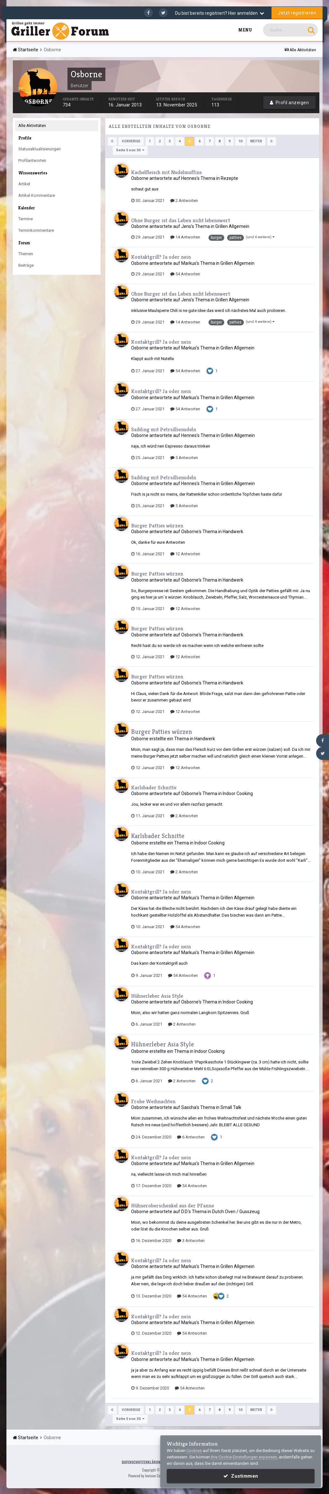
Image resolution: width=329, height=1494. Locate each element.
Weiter (256, 141)
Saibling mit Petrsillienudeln (163, 428)
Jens (186, 226)
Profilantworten (32, 160)
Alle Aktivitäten (32, 125)
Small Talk (230, 1107)
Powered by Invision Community (150, 1475)
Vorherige (131, 141)
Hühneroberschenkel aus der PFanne (172, 1205)
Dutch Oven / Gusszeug (236, 1211)
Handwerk (233, 531)
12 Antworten (185, 553)
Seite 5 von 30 (130, 150)
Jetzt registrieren (297, 12)
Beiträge (26, 265)
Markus (188, 262)
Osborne (139, 177)
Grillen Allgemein (232, 226)
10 (240, 141)
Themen (25, 253)
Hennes (189, 177)
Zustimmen (240, 1476)
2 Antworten (184, 200)
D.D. (184, 1211)
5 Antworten (184, 457)
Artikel (24, 183)
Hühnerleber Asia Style (157, 995)
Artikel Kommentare (36, 195)
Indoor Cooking (238, 793)
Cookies (194, 1450)
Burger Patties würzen (157, 525)
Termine (25, 218)
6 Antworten (191, 1136)
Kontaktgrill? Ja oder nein (161, 256)
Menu (245, 30)
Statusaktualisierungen (39, 149)
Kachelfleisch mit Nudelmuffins (166, 171)
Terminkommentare (36, 230)
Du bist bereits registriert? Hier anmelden (219, 13)
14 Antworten (185, 237)
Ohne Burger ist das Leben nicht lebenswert (180, 219)
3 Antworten (191, 1240)
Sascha (188, 1107)
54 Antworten (185, 273)
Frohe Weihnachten (153, 1100)
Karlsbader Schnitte (153, 787)
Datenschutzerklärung (142, 1461)
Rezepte (229, 177)
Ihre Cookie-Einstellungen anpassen (244, 1457)
